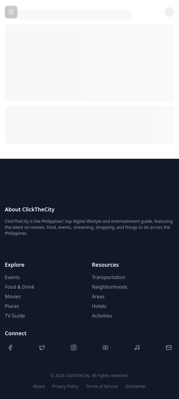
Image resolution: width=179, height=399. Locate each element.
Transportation (108, 277)
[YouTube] (105, 347)
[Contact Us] (168, 347)
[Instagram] (73, 347)
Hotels (99, 306)
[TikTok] (137, 347)
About (39, 386)
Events (12, 277)
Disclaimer (135, 386)
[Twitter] (42, 347)
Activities (102, 315)
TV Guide (15, 315)
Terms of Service (102, 386)
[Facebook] (10, 347)
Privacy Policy (65, 386)
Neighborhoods (109, 287)
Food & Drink (19, 287)
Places (12, 306)
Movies (13, 296)
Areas (98, 296)
